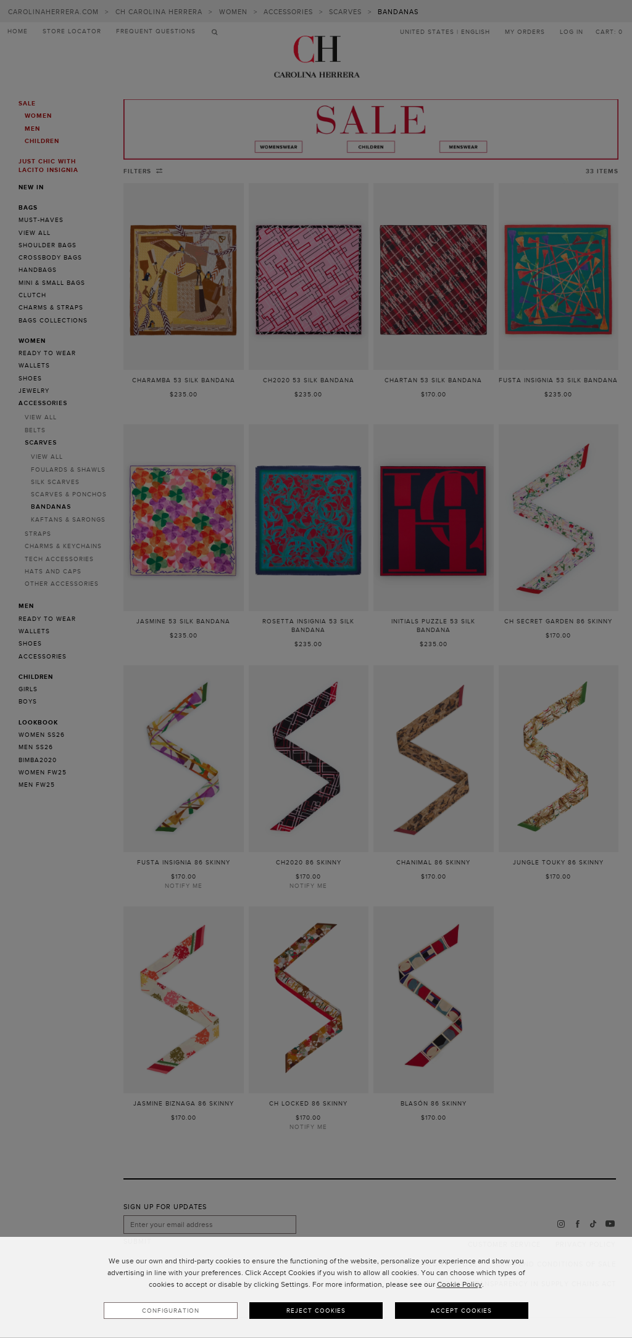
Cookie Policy (459, 1287)
